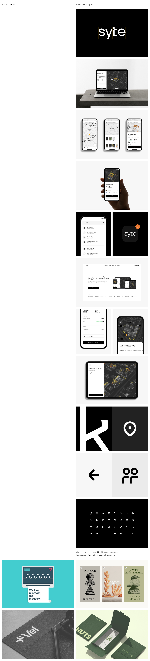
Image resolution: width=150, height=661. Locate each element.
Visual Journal (8, 4)
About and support (84, 4)
